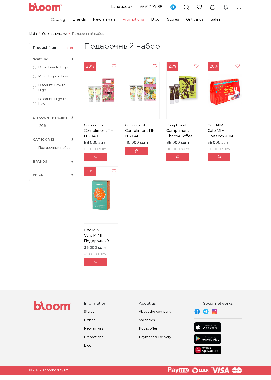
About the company (155, 311)
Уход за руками (54, 34)
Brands (79, 19)
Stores (173, 19)
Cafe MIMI (216, 125)
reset (69, 47)
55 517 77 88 (151, 7)
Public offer (148, 328)
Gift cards (194, 19)
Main (33, 34)
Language (120, 6)
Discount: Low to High (49, 87)
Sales (215, 19)
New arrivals (104, 19)
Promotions (133, 19)
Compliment (94, 125)
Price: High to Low (50, 76)
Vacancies (147, 320)
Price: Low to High (50, 67)
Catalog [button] (58, 19)
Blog (155, 19)
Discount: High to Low (49, 101)
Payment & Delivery (155, 337)
